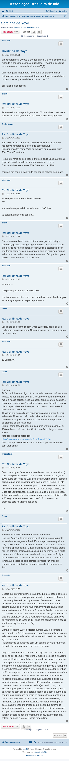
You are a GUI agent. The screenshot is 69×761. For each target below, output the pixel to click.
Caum (4, 372)
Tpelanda (6, 575)
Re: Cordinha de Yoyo (15, 103)
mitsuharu (6, 41)
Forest (23, 27)
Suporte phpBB (40, 752)
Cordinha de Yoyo (15, 23)
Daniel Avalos (33, 27)
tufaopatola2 (7, 454)
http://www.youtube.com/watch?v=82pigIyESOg (26, 439)
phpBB (25, 749)
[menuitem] (9, 11)
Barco (17, 27)
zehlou (4, 94)
